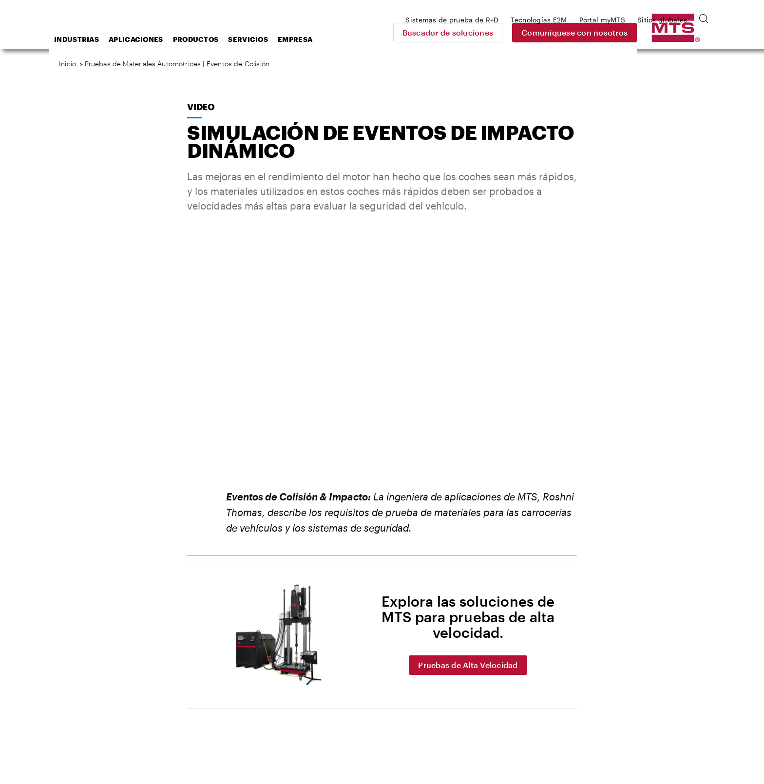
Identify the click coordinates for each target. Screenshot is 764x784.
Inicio (67, 63)
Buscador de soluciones (516, 32)
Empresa (373, 39)
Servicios (326, 39)
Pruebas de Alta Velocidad (467, 664)
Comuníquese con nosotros (643, 32)
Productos (274, 39)
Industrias (154, 39)
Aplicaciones (214, 39)
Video (201, 106)
